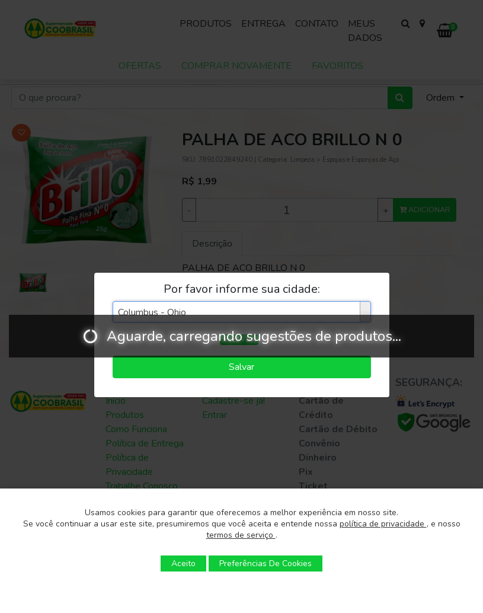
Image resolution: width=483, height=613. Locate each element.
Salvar (241, 366)
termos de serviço (241, 535)
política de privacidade (383, 523)
